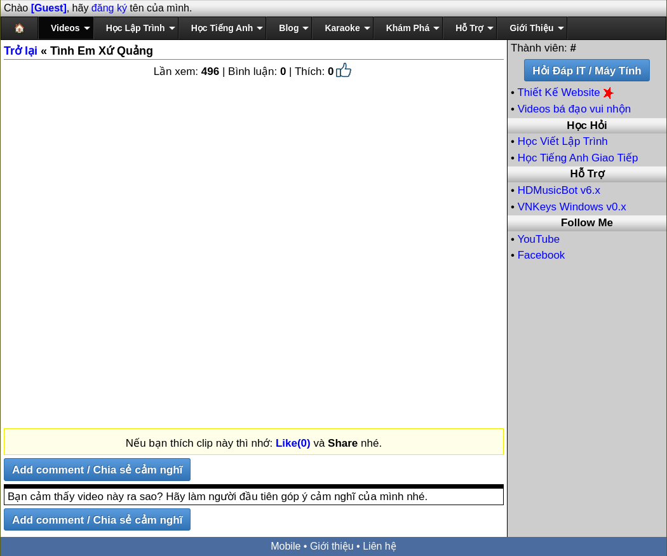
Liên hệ (379, 546)
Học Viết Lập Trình (563, 141)
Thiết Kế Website (566, 92)
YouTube (538, 239)
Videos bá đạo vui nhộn (574, 109)
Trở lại (20, 50)
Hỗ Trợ (469, 28)
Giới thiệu (332, 546)
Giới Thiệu (531, 28)
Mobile (285, 546)
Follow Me (587, 223)
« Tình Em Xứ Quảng (78, 50)
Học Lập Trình (135, 28)
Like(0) (293, 443)
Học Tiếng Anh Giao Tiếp (578, 158)
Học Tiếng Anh (222, 28)
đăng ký (109, 8)
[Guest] (49, 8)
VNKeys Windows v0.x (572, 207)
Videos (65, 28)
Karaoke (342, 28)
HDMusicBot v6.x (559, 190)
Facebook (541, 255)
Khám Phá (407, 28)
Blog (289, 28)
